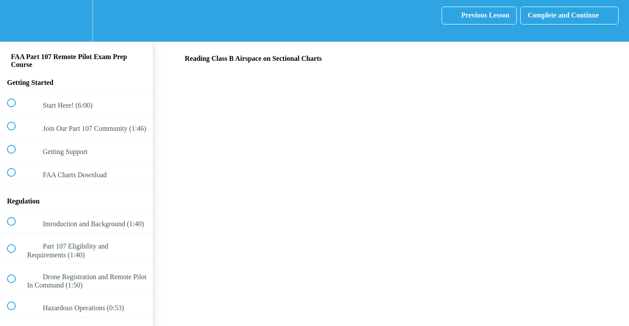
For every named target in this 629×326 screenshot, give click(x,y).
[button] (16, 21)
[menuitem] (76, 21)
